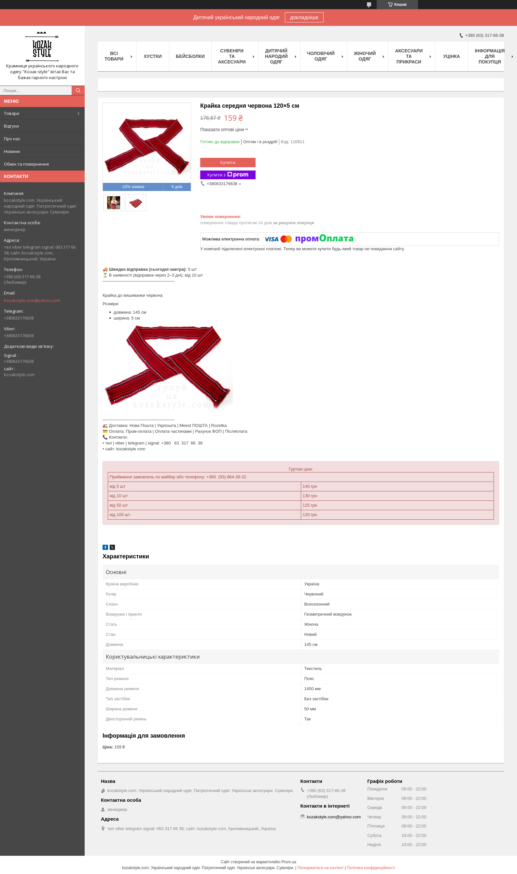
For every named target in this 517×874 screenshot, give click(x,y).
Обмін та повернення (26, 164)
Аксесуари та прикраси (409, 56)
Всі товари (114, 56)
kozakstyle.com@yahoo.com (32, 300)
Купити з (227, 175)
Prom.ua (289, 862)
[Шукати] (78, 90)
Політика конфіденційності (371, 868)
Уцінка (451, 56)
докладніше (304, 17)
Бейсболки (190, 56)
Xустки (153, 56)
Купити (227, 162)
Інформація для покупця (490, 56)
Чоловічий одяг (321, 56)
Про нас (12, 139)
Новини (12, 151)
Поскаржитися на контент (320, 868)
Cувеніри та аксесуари (232, 56)
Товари (11, 113)
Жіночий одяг (365, 56)
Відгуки (11, 126)
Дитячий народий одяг (276, 56)
